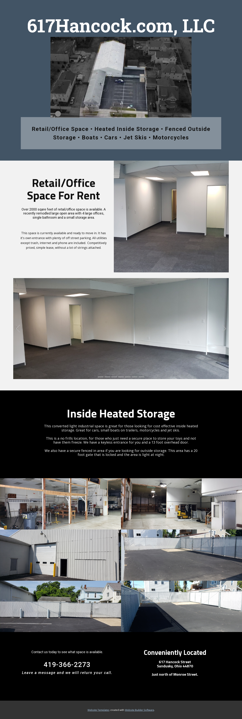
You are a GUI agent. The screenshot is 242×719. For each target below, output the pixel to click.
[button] (18, 328)
